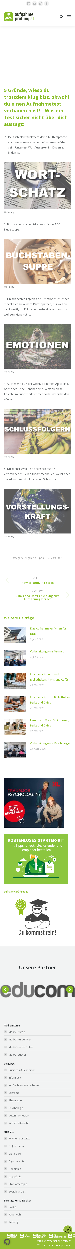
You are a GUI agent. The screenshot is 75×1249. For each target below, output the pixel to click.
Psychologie (16, 1108)
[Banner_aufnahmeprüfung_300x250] (34, 826)
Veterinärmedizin (19, 1115)
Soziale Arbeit (17, 1191)
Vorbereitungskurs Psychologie (50, 743)
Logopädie (15, 1176)
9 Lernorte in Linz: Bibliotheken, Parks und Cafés (50, 699)
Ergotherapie (16, 1161)
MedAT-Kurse (17, 1032)
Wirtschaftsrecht (19, 1123)
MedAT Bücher (17, 1054)
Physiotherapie (18, 1184)
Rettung (13, 1222)
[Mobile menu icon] (69, 16)
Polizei (13, 1207)
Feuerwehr (15, 1214)
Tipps (40, 558)
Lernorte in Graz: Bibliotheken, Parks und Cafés (49, 722)
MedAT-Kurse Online (21, 1047)
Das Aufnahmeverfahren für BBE (48, 630)
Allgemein (30, 558)
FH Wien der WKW (19, 1138)
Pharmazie (15, 1100)
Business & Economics (22, 1070)
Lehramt (14, 1093)
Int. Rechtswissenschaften (24, 1085)
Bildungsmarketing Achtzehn (55, 1241)
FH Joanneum (17, 1146)
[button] (5, 989)
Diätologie (15, 1153)
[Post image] (15, 635)
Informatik (15, 1077)
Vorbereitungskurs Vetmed (47, 651)
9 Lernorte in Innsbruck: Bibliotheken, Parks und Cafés (49, 676)
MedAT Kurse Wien (20, 1039)
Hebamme (15, 1169)
